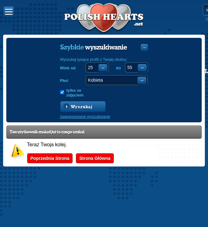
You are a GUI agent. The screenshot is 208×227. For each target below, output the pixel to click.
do (118, 68)
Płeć (64, 80)
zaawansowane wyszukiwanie (85, 116)
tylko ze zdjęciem (75, 92)
